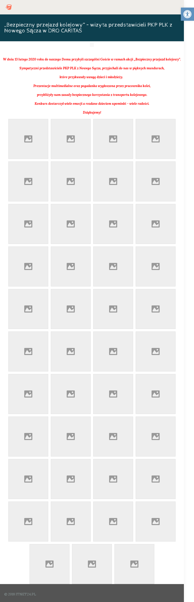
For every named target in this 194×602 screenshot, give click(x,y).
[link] (187, 14)
